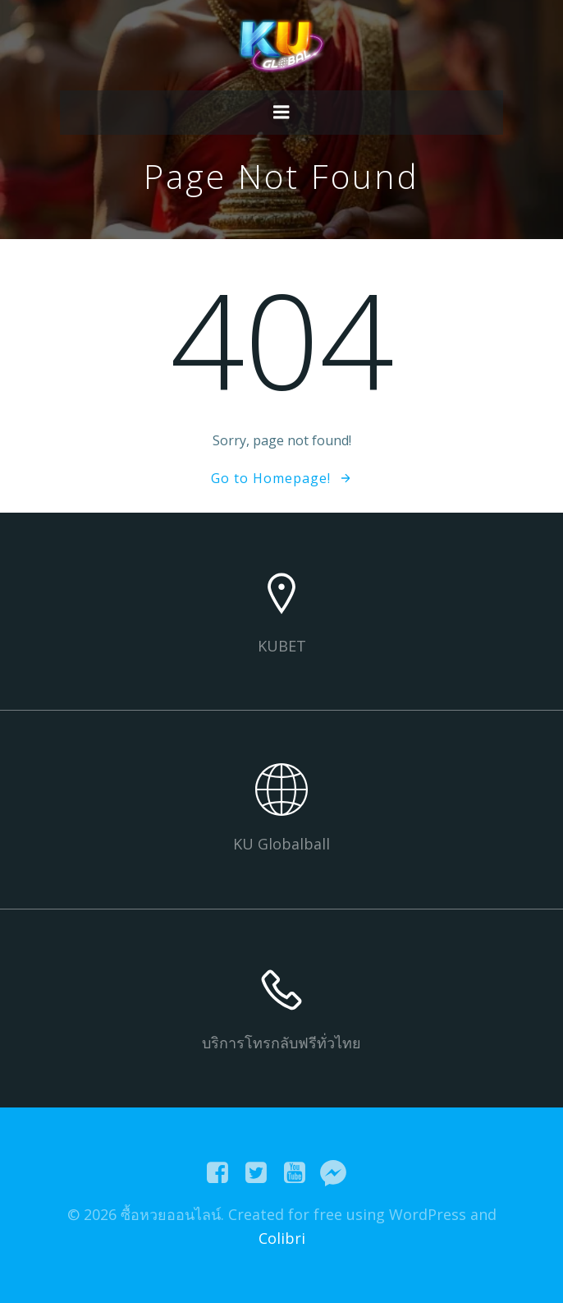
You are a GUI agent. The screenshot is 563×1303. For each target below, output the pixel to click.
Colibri (282, 1238)
